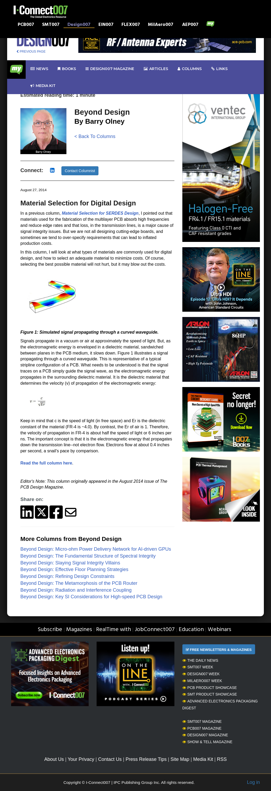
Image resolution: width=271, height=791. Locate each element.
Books (67, 69)
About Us (54, 759)
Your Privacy (81, 759)
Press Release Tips (145, 759)
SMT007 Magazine (202, 721)
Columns (190, 69)
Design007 (79, 25)
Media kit (43, 86)
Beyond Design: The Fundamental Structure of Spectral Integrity (88, 556)
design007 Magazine (109, 69)
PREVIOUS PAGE (31, 51)
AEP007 (190, 25)
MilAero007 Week (202, 681)
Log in (253, 782)
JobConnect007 (155, 629)
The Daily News (200, 660)
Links (219, 69)
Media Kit (203, 759)
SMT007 (51, 25)
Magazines (79, 629)
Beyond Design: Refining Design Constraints (67, 576)
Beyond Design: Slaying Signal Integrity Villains (70, 562)
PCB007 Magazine (202, 728)
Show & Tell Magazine (207, 742)
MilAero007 (160, 25)
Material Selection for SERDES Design (100, 213)
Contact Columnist (80, 171)
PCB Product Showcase (209, 688)
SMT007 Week (197, 667)
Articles (156, 69)
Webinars (219, 629)
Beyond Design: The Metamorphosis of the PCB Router (78, 583)
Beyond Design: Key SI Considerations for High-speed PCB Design (91, 596)
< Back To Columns (94, 136)
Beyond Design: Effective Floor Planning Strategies (74, 569)
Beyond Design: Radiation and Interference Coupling (76, 590)
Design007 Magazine (205, 735)
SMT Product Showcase (209, 694)
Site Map (179, 759)
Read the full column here (46, 463)
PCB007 (26, 25)
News (39, 69)
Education (191, 629)
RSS (222, 759)
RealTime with (113, 629)
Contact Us (110, 759)
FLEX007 (130, 25)
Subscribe (50, 629)
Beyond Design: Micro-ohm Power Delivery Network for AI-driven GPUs (95, 549)
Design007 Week (201, 674)
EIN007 (106, 25)
